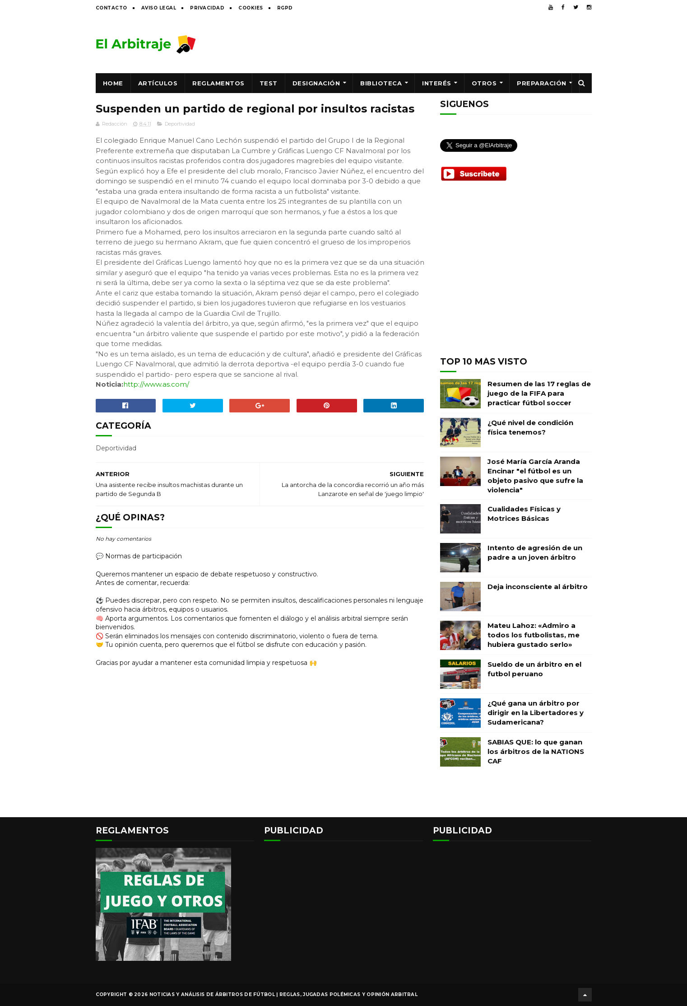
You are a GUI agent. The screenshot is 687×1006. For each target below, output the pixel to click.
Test (269, 83)
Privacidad (207, 8)
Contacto (111, 8)
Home (113, 83)
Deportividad (180, 124)
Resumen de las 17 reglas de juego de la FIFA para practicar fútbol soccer (539, 393)
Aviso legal (158, 8)
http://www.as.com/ (156, 384)
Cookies (250, 8)
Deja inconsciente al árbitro (537, 586)
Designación (316, 83)
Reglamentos (218, 83)
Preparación (541, 83)
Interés (436, 83)
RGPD (285, 8)
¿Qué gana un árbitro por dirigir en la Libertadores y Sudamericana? (535, 712)
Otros (484, 83)
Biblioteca (381, 83)
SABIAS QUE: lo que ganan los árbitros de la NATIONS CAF (535, 751)
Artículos (158, 83)
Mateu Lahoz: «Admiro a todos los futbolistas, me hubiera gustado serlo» (533, 635)
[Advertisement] (427, 43)
